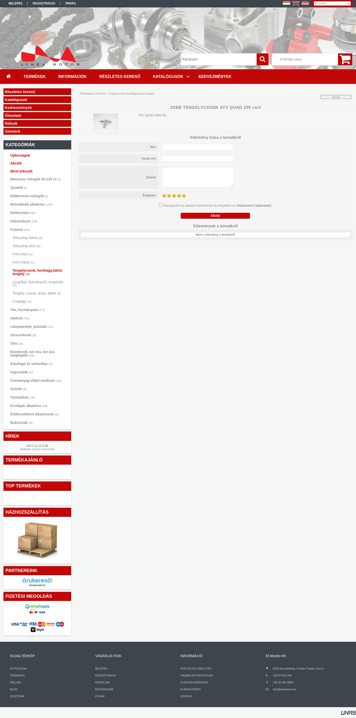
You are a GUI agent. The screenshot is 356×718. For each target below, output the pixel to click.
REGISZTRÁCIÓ (105, 675)
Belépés (15, 3)
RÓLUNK (15, 682)
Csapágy (22, 301)
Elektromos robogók (29, 196)
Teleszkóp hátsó (28, 238)
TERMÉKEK (17, 675)
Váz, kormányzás (27, 310)
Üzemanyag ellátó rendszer (36, 381)
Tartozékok (22, 397)
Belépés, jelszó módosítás (37, 449)
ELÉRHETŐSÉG (190, 689)
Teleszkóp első (26, 246)
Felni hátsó (24, 262)
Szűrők (18, 389)
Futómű (19, 230)
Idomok (19, 318)
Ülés (16, 343)
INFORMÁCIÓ (191, 656)
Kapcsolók (21, 372)
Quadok (18, 188)
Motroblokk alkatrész (31, 204)
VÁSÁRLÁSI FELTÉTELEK (196, 675)
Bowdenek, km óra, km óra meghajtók (32, 353)
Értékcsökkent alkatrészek (34, 414)
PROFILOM (102, 682)
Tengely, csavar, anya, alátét (37, 293)
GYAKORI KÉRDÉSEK (194, 682)
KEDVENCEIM (104, 689)
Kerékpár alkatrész (29, 406)
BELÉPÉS (101, 668)
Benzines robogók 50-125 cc (35, 179)
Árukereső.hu (37, 585)
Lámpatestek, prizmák (31, 327)
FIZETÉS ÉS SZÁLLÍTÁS (195, 668)
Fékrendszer (23, 221)
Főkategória (87, 93)
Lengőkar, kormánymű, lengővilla (38, 283)
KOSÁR (100, 696)
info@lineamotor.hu (284, 689)
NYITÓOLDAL (18, 668)
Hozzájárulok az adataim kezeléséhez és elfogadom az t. (217, 205)
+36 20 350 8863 (283, 682)
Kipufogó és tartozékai (31, 364)
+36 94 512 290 (282, 675)
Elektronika (23, 213)
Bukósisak (21, 423)
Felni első (23, 254)
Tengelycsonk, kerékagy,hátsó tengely (37, 272)
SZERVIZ (186, 696)
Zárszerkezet (23, 335)
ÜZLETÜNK (17, 696)
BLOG (14, 689)
